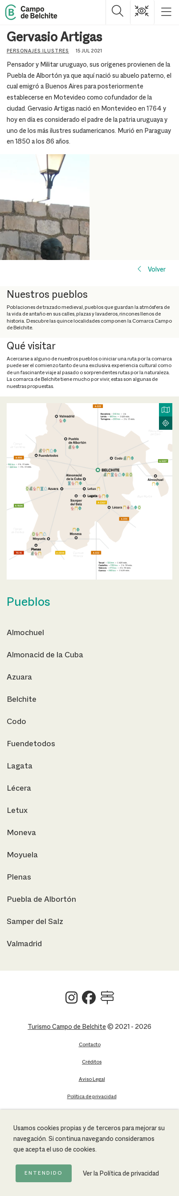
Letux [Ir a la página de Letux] (17, 810)
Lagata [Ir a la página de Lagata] (20, 766)
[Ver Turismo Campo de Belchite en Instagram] (71, 1001)
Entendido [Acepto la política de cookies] (43, 1173)
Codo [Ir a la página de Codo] (16, 721)
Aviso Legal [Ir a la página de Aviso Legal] (92, 1079)
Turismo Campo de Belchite (67, 1027)
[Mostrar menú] (167, 12)
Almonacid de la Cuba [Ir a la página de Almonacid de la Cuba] (45, 655)
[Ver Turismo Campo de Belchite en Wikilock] (107, 1001)
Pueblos (28, 602)
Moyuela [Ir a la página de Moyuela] (22, 855)
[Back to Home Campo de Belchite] (31, 12)
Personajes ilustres (38, 51)
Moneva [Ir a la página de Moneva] (21, 832)
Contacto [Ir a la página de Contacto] (90, 1045)
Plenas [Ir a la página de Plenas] (19, 877)
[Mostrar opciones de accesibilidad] (142, 12)
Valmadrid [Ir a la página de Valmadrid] (24, 944)
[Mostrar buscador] (118, 12)
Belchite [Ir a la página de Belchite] (22, 699)
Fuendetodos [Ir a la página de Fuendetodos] (31, 744)
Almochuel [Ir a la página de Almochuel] (25, 632)
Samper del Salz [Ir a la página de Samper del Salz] (35, 921)
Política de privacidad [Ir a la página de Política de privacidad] (92, 1097)
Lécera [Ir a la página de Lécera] (19, 788)
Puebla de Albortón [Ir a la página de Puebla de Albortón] (41, 899)
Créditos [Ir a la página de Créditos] (92, 1062)
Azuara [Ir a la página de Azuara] (19, 677)
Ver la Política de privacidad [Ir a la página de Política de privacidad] (121, 1173)
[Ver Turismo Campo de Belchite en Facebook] (89, 1001)
